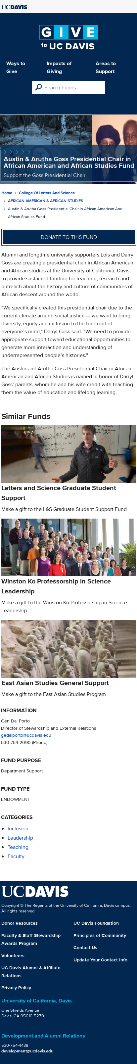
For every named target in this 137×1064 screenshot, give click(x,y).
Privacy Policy (16, 987)
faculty (16, 856)
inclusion (18, 828)
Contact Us (85, 947)
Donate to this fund (69, 237)
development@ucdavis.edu (27, 1051)
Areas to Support (106, 67)
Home (6, 193)
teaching (18, 847)
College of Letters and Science (47, 193)
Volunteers (12, 955)
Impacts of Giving (59, 67)
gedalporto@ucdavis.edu (26, 734)
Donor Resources (19, 923)
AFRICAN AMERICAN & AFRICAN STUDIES (45, 201)
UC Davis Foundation (96, 923)
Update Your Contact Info (100, 959)
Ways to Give (15, 67)
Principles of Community (99, 935)
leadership (20, 838)
